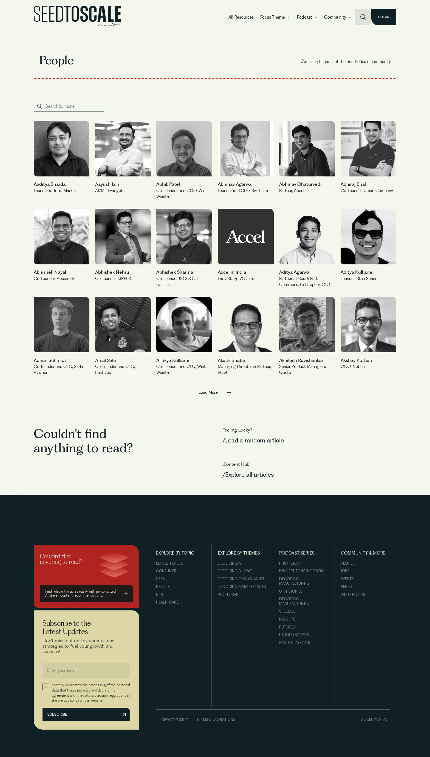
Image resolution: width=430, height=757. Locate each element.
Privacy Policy (173, 719)
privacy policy (68, 700)
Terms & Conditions (216, 719)
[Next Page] (215, 392)
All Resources (241, 17)
